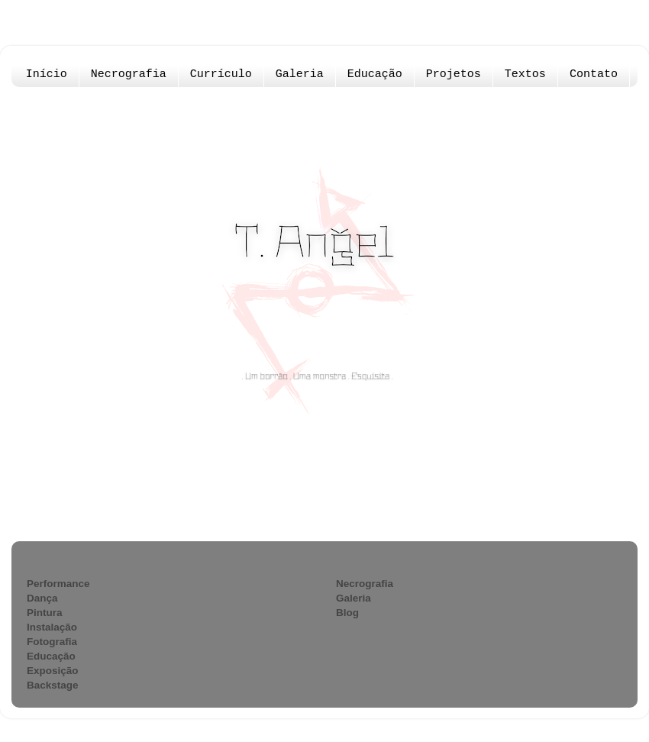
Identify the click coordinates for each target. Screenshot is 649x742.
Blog (347, 612)
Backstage (53, 685)
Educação (374, 74)
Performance (58, 583)
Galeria (300, 74)
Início (46, 74)
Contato (594, 74)
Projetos (453, 74)
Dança (42, 598)
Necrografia (128, 74)
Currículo (221, 74)
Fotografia (52, 641)
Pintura (45, 612)
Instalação (52, 627)
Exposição (53, 670)
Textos (525, 74)
